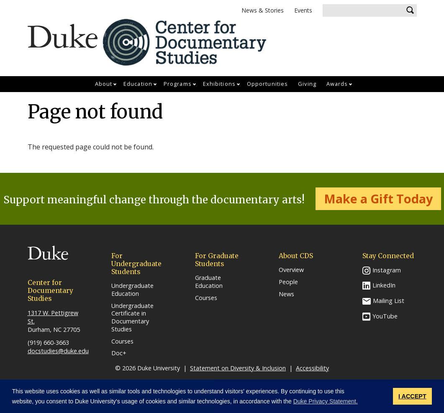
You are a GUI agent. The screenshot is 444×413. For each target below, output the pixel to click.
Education (137, 83)
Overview (291, 270)
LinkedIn (383, 285)
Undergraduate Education (132, 290)
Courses (122, 341)
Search (410, 10)
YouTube (385, 316)
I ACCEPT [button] (412, 396)
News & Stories (262, 10)
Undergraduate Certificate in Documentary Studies (132, 317)
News (286, 294)
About (104, 83)
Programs (178, 83)
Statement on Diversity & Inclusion (238, 368)
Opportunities (267, 83)
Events (303, 10)
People (288, 282)
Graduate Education (209, 282)
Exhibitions (219, 83)
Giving (307, 83)
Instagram (386, 270)
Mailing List (388, 301)
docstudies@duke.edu (58, 351)
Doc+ (118, 353)
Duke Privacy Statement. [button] (325, 401)
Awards (337, 83)
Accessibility (312, 368)
